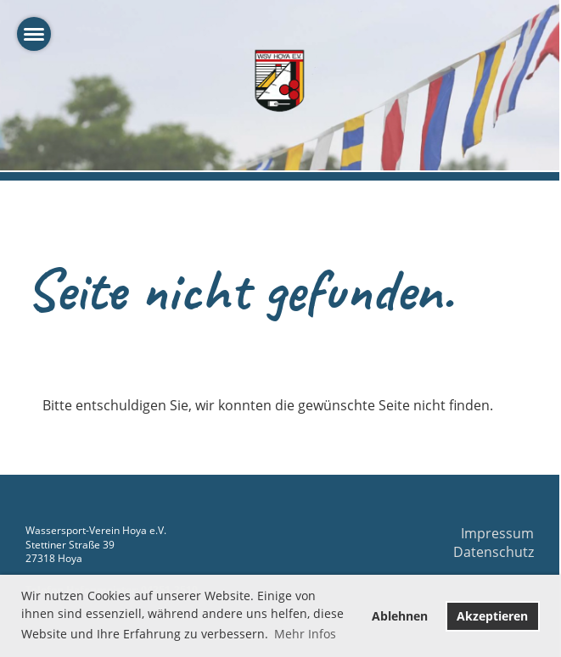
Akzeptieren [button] (492, 616)
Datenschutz (493, 552)
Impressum (497, 533)
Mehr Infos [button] (305, 634)
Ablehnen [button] (400, 616)
